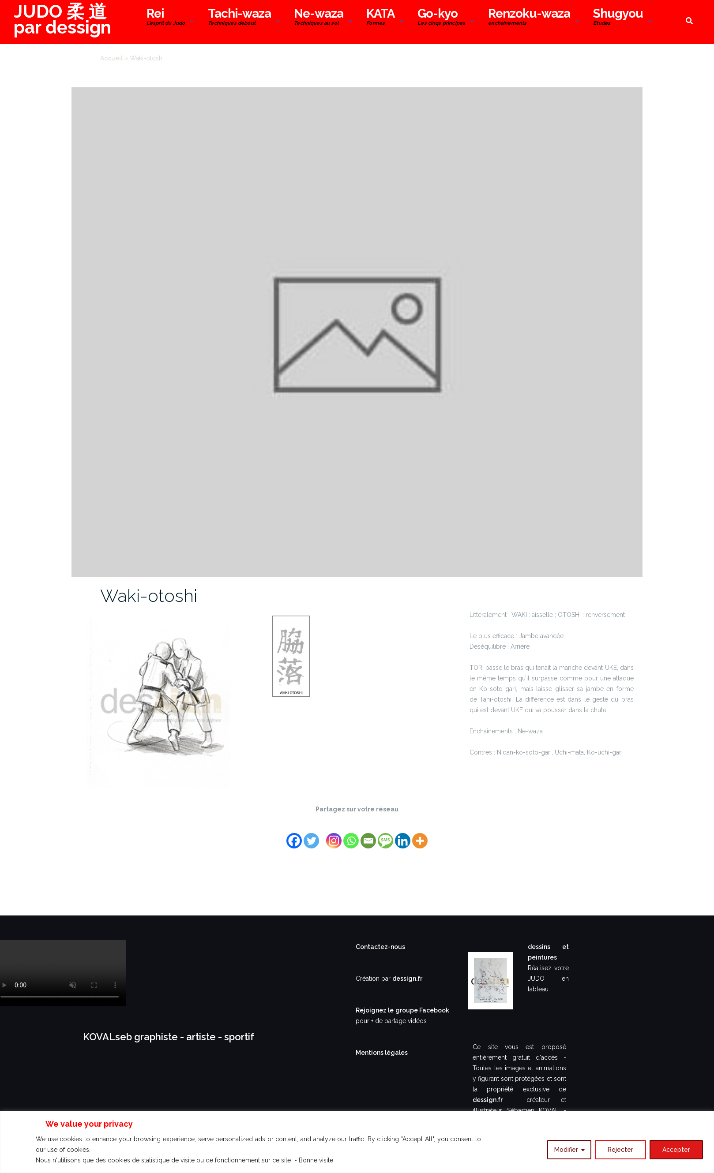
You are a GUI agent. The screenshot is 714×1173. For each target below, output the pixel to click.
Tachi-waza (239, 18)
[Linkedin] (402, 835)
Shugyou (618, 18)
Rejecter (620, 1149)
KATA (380, 18)
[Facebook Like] (323, 830)
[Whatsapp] (351, 835)
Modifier (566, 1149)
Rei (166, 18)
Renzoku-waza (529, 18)
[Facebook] (294, 835)
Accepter (676, 1149)
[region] (357, 1142)
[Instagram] (334, 835)
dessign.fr (407, 978)
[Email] (368, 835)
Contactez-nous (380, 946)
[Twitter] (311, 835)
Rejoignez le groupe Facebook (402, 1010)
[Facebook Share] (321, 830)
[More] (420, 835)
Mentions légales (382, 1052)
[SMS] (385, 835)
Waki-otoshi (148, 595)
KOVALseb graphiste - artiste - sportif (168, 1036)
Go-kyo (441, 18)
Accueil (111, 58)
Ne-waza (318, 18)
